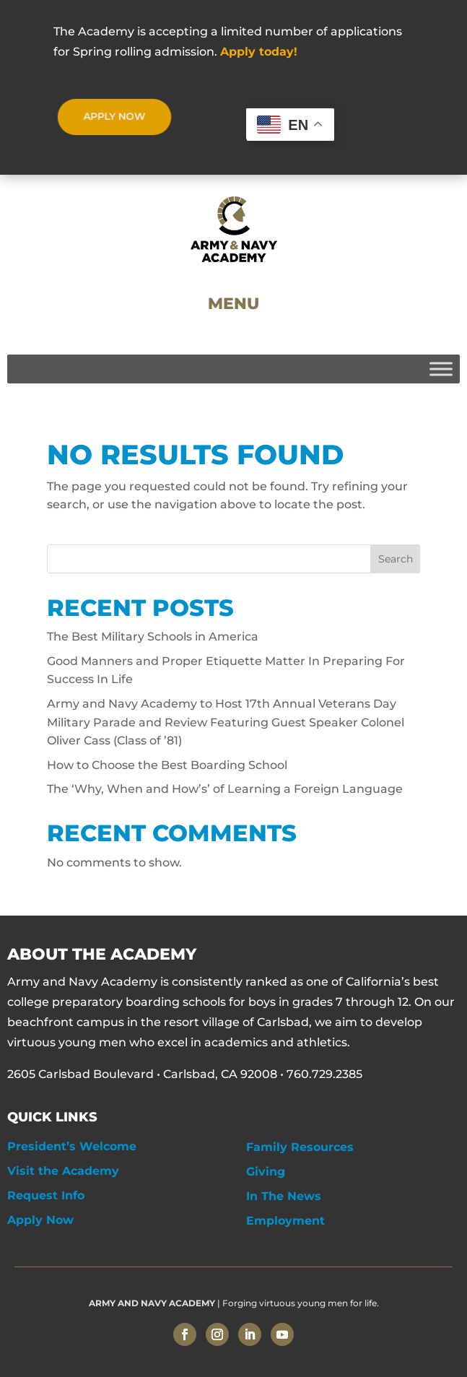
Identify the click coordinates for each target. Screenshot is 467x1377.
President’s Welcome (71, 1146)
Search (395, 558)
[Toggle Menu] (441, 368)
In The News (283, 1196)
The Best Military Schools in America (152, 636)
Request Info (45, 1195)
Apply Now (40, 1220)
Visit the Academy (63, 1171)
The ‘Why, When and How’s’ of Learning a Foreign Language (225, 789)
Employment (285, 1221)
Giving (265, 1171)
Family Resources (300, 1147)
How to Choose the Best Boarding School (167, 765)
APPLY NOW (114, 116)
